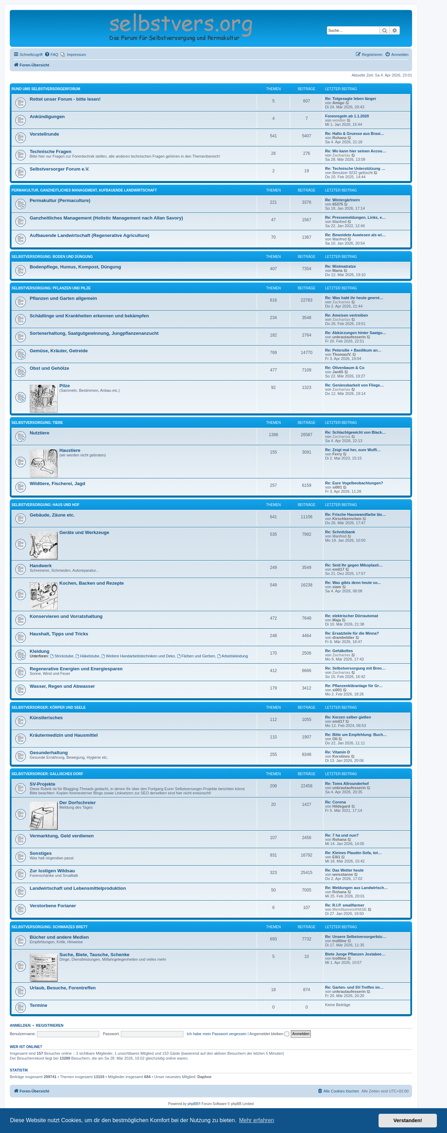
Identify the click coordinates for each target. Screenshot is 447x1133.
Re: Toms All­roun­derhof (347, 783)
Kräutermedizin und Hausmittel (64, 735)
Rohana (339, 138)
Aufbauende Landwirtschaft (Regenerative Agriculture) (89, 235)
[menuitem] (51, 54)
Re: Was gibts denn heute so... (353, 582)
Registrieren (50, 1025)
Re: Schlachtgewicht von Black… (355, 432)
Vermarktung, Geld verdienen (62, 835)
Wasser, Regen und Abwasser (62, 686)
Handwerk (41, 565)
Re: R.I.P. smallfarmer (344, 905)
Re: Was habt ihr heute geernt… (354, 298)
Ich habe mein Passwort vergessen (217, 1034)
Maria (337, 270)
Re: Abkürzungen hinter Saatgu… (355, 333)
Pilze (64, 385)
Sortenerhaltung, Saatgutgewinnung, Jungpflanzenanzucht (94, 333)
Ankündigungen (47, 116)
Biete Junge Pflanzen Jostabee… (355, 954)
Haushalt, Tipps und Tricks (59, 633)
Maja (336, 620)
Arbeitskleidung (232, 656)
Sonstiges (41, 853)
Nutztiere (39, 432)
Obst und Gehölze (49, 368)
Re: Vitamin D (337, 752)
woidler (339, 120)
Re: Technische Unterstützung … (355, 168)
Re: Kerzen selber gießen (348, 717)
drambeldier (343, 637)
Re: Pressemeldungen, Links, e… (355, 217)
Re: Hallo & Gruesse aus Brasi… (354, 133)
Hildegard (341, 806)
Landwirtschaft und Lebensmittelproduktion (78, 888)
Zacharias (341, 155)
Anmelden (20, 1025)
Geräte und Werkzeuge (84, 532)
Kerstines (341, 756)
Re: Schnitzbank (340, 532)
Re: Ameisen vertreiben (346, 315)
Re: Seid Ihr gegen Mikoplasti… (353, 565)
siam (336, 587)
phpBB (193, 1104)
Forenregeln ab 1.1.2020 (347, 116)
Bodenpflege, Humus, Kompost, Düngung (75, 266)
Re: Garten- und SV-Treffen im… (354, 987)
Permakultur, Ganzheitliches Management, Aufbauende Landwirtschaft (84, 190)
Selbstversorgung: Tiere (37, 423)
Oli (335, 739)
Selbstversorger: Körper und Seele (49, 707)
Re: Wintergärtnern (342, 200)
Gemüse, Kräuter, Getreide (59, 350)
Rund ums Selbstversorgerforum (46, 89)
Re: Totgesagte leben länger (350, 98)
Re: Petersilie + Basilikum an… (353, 350)
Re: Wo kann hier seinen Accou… (355, 151)
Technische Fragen (50, 151)
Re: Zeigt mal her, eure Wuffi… (353, 450)
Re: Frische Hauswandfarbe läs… (355, 514)
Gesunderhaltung (49, 752)
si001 (337, 487)
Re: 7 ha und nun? (342, 835)
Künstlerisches (46, 717)
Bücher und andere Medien (59, 937)
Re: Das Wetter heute (344, 870)
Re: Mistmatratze (340, 266)
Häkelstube (87, 656)
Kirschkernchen (346, 519)
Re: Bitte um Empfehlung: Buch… (356, 735)
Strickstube (61, 656)
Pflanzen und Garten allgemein (63, 298)
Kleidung (39, 651)
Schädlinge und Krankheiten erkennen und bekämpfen (89, 315)
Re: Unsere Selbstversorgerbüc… (355, 936)
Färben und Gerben (196, 656)
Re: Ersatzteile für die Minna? (352, 633)
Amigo (338, 103)
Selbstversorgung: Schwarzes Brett (50, 927)
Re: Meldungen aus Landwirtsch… (356, 888)
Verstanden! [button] (408, 1120)
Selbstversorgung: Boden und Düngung (52, 257)
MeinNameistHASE (349, 909)
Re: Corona (335, 802)
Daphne (204, 1077)
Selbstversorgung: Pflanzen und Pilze (51, 288)
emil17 (338, 569)
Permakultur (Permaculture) (60, 200)
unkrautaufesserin (349, 337)
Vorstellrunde (44, 134)
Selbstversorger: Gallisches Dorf (47, 774)
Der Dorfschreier (77, 802)
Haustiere (69, 450)
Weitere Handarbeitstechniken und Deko (138, 656)
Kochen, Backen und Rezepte (91, 583)
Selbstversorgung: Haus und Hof (45, 505)
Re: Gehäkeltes (339, 651)
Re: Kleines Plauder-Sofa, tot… (353, 853)
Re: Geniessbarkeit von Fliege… (354, 385)
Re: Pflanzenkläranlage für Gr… (354, 686)
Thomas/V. (342, 354)
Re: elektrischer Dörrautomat (351, 616)
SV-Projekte (42, 784)
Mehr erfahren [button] (256, 1120)
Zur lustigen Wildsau (52, 870)
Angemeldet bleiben (269, 1034)
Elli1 (336, 857)
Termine (38, 1005)
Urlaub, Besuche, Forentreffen (63, 987)
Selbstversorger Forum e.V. (59, 169)
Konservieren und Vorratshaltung (66, 616)
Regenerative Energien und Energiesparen (76, 668)
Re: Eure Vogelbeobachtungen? (354, 483)
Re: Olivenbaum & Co (344, 368)
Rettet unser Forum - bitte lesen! (65, 99)
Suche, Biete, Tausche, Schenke (94, 954)
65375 (337, 204)
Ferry (337, 454)
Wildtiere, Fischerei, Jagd (57, 483)
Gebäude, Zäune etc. (52, 515)
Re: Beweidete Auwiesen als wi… (355, 235)
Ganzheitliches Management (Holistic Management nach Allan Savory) (106, 218)
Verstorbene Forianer (53, 905)
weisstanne (342, 874)
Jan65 (337, 372)
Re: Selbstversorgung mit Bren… (355, 668)
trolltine (339, 941)
